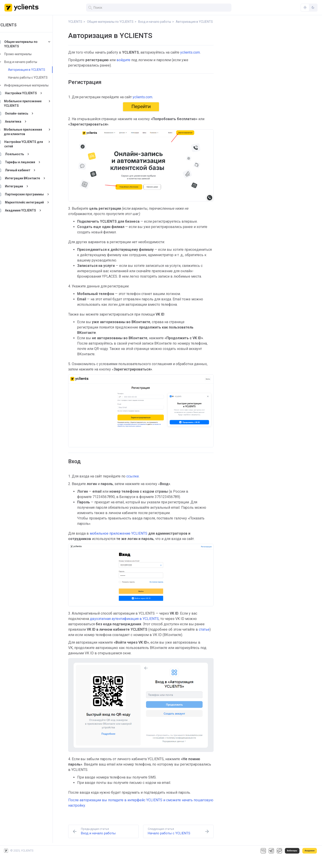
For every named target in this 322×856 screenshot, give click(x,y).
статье (204, 629)
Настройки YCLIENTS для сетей (33, 144)
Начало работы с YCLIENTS (37, 77)
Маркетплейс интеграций (34, 202)
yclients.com (190, 52)
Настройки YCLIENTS (31, 93)
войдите (123, 60)
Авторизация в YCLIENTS (36, 69)
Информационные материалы (36, 85)
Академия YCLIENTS (30, 210)
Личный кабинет (27, 170)
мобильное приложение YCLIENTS (118, 533)
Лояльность (24, 154)
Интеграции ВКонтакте (32, 178)
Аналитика (23, 121)
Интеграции (24, 186)
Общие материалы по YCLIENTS (30, 44)
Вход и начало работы (30, 62)
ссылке (132, 476)
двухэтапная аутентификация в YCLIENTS (124, 619)
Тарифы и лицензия (30, 162)
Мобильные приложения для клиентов (33, 132)
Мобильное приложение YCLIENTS (32, 103)
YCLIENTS (17, 25)
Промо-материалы (27, 54)
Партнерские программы (34, 194)
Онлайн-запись (26, 113)
